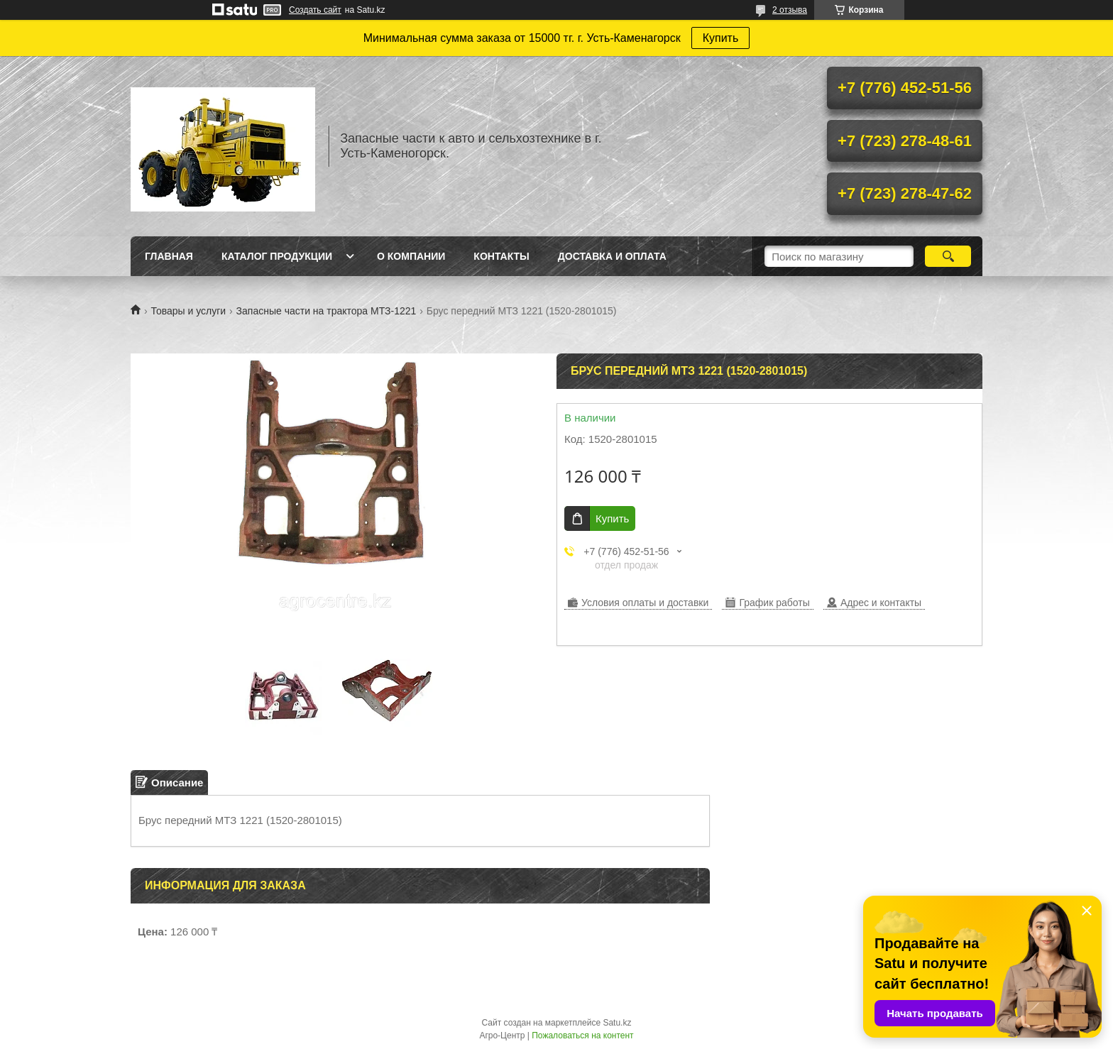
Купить (721, 38)
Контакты (501, 256)
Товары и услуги (188, 311)
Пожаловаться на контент (582, 1035)
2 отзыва (789, 10)
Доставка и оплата (612, 256)
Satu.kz (617, 1023)
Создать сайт (315, 10)
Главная (169, 256)
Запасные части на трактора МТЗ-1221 (326, 311)
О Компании (411, 256)
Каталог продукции (276, 256)
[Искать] (948, 256)
